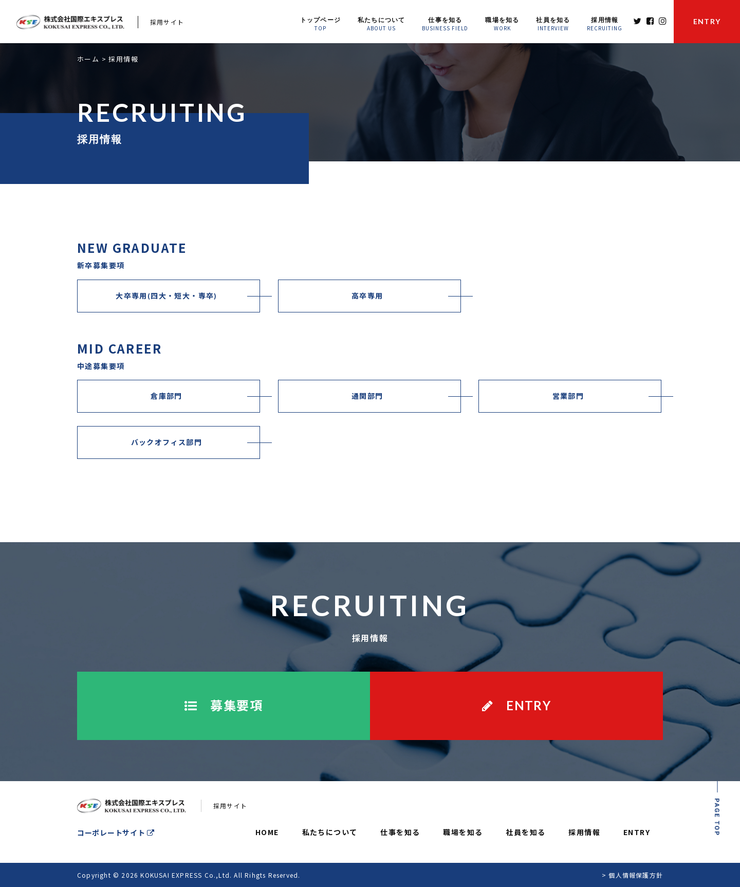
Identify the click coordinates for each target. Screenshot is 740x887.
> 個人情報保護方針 (632, 875)
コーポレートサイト (116, 832)
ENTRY (636, 832)
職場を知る (463, 832)
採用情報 (584, 832)
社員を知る (525, 832)
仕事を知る (400, 832)
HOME (267, 832)
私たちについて (330, 832)
